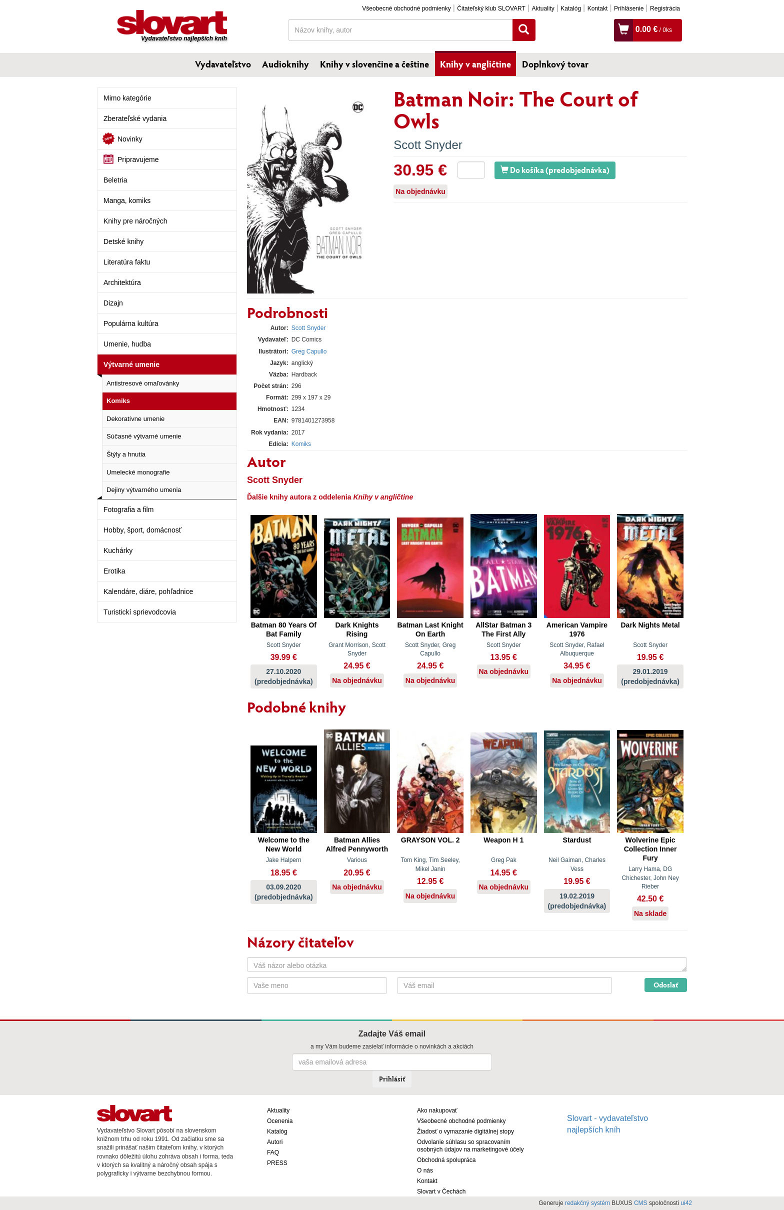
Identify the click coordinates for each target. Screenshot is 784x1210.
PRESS (277, 1163)
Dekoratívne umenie (135, 418)
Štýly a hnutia (126, 454)
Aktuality (543, 8)
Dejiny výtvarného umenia (144, 490)
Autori (274, 1142)
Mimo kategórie (128, 98)
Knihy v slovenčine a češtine (374, 64)
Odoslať (666, 985)
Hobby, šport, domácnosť (143, 530)
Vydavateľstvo (223, 64)
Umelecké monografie (138, 472)
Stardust (577, 840)
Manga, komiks (127, 200)
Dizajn (113, 303)
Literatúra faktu (127, 262)
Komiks (118, 400)
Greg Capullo (309, 351)
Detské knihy (124, 242)
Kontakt (598, 8)
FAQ (273, 1152)
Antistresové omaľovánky (142, 383)
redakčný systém (587, 1203)
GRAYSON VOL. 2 (430, 840)
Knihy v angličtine (475, 64)
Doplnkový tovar (555, 64)
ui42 (686, 1203)
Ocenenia (279, 1121)
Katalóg (570, 8)
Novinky (130, 139)
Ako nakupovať (437, 1110)
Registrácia (665, 8)
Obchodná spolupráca (446, 1160)
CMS (641, 1203)
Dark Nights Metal (650, 625)
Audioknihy (285, 64)
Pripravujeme (138, 160)
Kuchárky (118, 550)
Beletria (115, 180)
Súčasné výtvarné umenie (144, 436)
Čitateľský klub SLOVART (491, 8)
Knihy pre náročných (136, 221)
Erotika (115, 571)
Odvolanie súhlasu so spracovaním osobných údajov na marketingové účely (470, 1145)
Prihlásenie (629, 8)
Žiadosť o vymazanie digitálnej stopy (465, 1131)
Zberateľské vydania (135, 118)
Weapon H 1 (504, 840)
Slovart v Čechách (441, 1191)
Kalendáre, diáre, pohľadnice (148, 592)
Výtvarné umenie (132, 364)
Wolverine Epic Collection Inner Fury (650, 849)
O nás (425, 1170)
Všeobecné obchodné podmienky (406, 8)
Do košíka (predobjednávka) (555, 169)
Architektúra (122, 282)
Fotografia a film (129, 510)
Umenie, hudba (127, 344)
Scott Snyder (428, 145)
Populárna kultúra (131, 324)
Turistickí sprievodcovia (140, 612)
